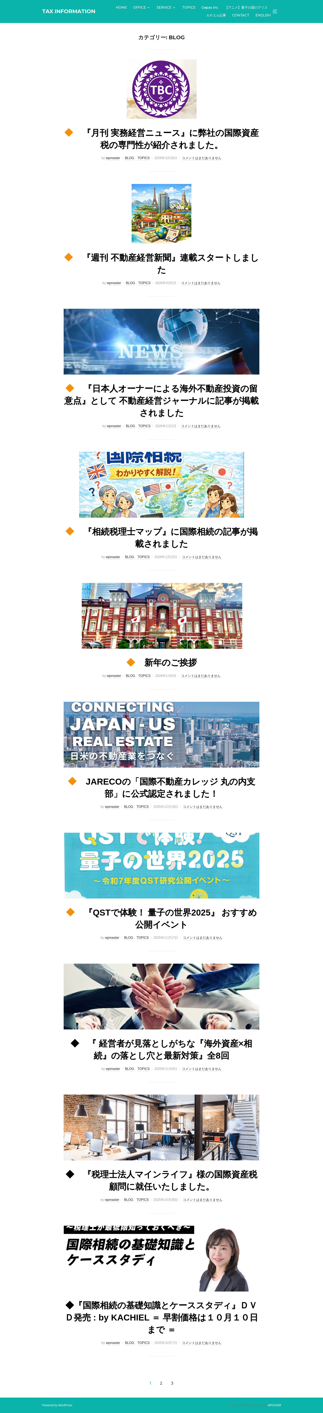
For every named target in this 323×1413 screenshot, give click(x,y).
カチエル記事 (216, 15)
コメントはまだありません (201, 158)
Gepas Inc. (210, 7)
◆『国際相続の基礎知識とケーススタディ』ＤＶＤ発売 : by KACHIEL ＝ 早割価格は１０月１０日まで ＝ (161, 1317)
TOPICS (188, 7)
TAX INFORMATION (69, 11)
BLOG (129, 158)
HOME (121, 7)
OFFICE (141, 7)
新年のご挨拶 (161, 662)
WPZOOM (274, 1405)
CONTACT (240, 15)
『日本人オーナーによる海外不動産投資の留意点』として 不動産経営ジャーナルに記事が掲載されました (161, 401)
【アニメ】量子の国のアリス (246, 7)
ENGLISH (263, 15)
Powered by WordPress (57, 1405)
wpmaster (113, 158)
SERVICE (166, 7)
